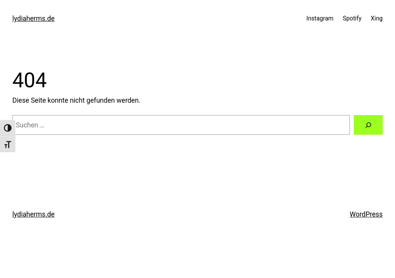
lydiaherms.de (33, 18)
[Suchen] (368, 125)
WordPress (366, 214)
